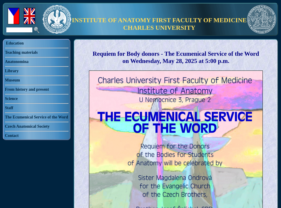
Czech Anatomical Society (27, 126)
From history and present (27, 89)
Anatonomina (17, 62)
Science (11, 98)
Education (15, 43)
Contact (11, 135)
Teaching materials (21, 52)
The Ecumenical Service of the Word (36, 117)
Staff (9, 108)
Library (11, 71)
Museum (12, 80)
